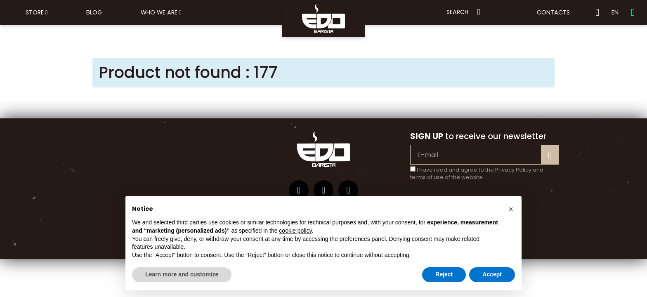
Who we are (161, 12)
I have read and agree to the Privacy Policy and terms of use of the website (476, 173)
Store (36, 12)
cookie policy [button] (295, 230)
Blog (94, 12)
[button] (510, 209)
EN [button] (615, 12)
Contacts (553, 12)
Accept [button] (492, 274)
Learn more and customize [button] (181, 274)
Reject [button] (444, 274)
